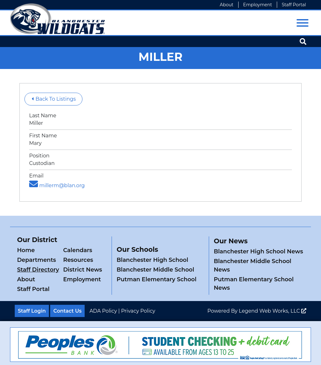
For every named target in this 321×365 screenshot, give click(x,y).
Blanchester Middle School (155, 269)
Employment (257, 5)
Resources (78, 260)
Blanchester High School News (258, 251)
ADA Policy (103, 311)
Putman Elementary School (157, 279)
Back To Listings (54, 99)
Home (26, 250)
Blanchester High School (152, 260)
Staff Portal (294, 5)
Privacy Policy (138, 311)
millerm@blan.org (57, 185)
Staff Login (32, 311)
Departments (36, 260)
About (226, 5)
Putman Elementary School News (254, 283)
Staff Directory (38, 269)
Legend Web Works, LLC (272, 311)
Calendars (77, 250)
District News (82, 269)
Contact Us (67, 311)
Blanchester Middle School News (252, 265)
